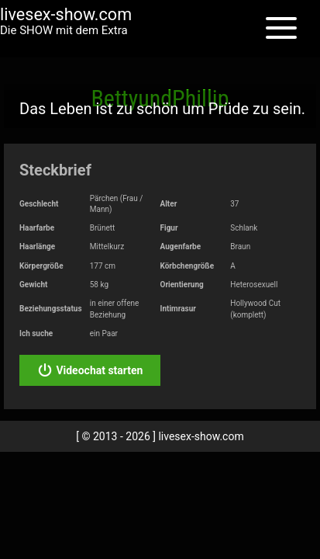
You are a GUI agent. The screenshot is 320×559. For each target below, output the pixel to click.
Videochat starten (89, 370)
